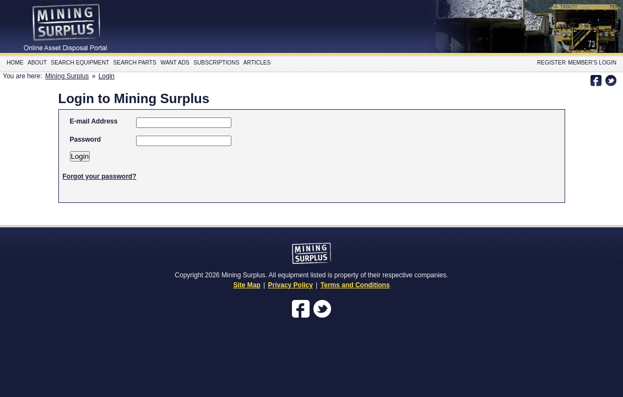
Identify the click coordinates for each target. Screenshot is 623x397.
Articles (257, 63)
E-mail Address (94, 121)
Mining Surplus (67, 76)
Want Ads (174, 63)
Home (15, 63)
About (37, 63)
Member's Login (592, 63)
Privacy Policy (290, 285)
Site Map (246, 285)
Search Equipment (80, 63)
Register (551, 63)
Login (107, 76)
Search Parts (134, 63)
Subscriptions (216, 63)
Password (85, 139)
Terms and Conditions (355, 285)
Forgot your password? (100, 176)
